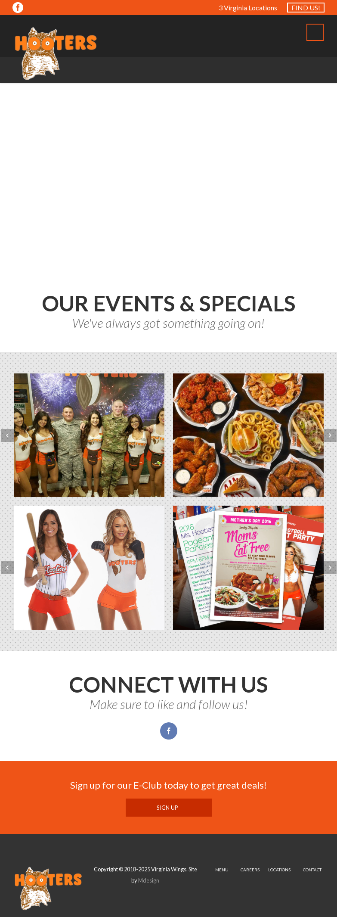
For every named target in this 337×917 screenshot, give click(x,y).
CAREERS (250, 869)
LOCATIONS (279, 869)
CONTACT (312, 869)
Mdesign (148, 880)
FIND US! (305, 7)
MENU (222, 869)
